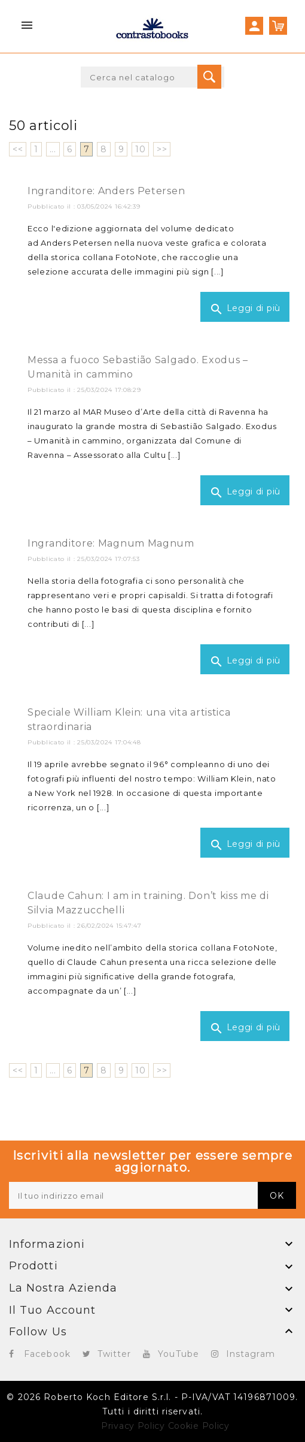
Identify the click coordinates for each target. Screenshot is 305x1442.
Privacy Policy (133, 1425)
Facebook (47, 1354)
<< (18, 149)
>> (162, 149)
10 (140, 149)
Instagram (250, 1354)
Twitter (114, 1354)
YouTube (178, 1354)
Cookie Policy (199, 1425)
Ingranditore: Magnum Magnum (111, 543)
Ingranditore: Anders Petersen (106, 191)
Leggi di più (244, 309)
